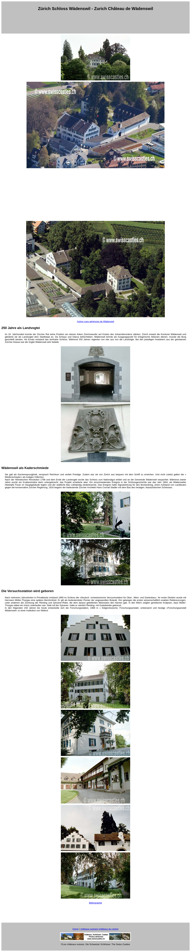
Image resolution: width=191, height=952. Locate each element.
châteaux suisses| (89, 929)
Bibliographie (95, 903)
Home (75, 929)
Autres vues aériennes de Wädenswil (95, 321)
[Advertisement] (95, 22)
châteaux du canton (108, 929)
